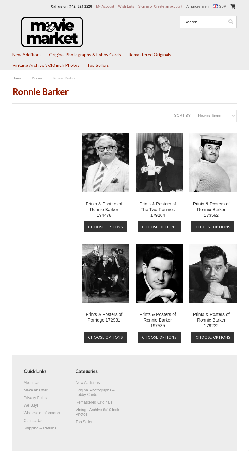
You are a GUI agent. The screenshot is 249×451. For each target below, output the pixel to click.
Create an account (168, 6)
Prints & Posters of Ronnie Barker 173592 (211, 209)
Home (17, 78)
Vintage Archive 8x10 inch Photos (46, 65)
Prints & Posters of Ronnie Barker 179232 (211, 320)
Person (37, 78)
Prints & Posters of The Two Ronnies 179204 (157, 209)
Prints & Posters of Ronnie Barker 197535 (157, 320)
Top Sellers (98, 65)
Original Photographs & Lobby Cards (85, 54)
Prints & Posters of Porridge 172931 (104, 317)
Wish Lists (126, 6)
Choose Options (105, 227)
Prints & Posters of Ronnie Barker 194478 (104, 209)
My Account (105, 6)
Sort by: (182, 115)
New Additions (27, 54)
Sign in (143, 6)
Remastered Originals (149, 54)
